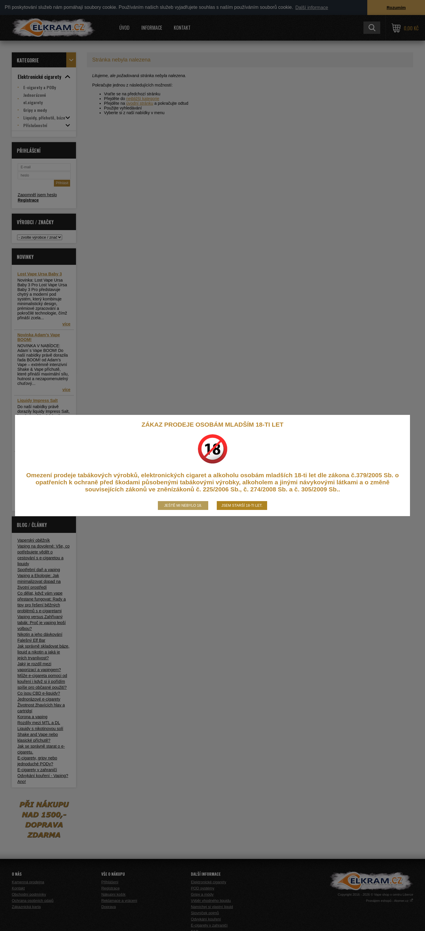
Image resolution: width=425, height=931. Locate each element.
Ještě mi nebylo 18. (183, 505)
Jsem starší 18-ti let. (241, 505)
